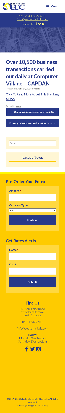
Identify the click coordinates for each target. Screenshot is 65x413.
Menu (52, 6)
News (18, 106)
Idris (37, 88)
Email (13, 264)
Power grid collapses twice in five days (32, 123)
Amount (15, 190)
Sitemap (45, 405)
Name (13, 249)
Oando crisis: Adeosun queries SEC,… (32, 112)
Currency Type (19, 205)
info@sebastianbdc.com (32, 19)
